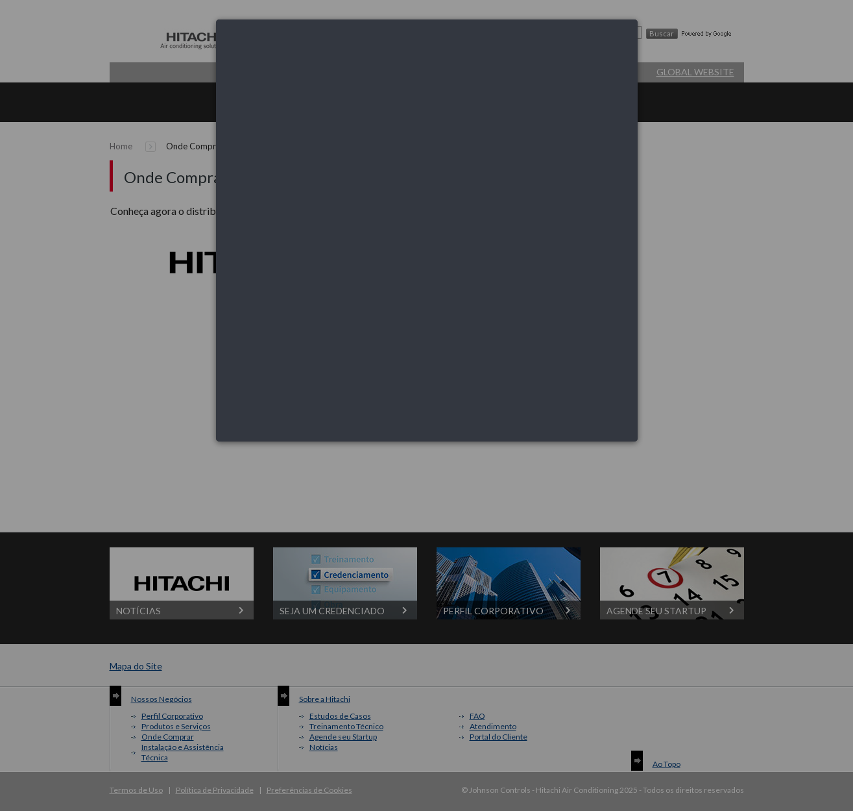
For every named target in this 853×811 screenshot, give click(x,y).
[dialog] (427, 230)
